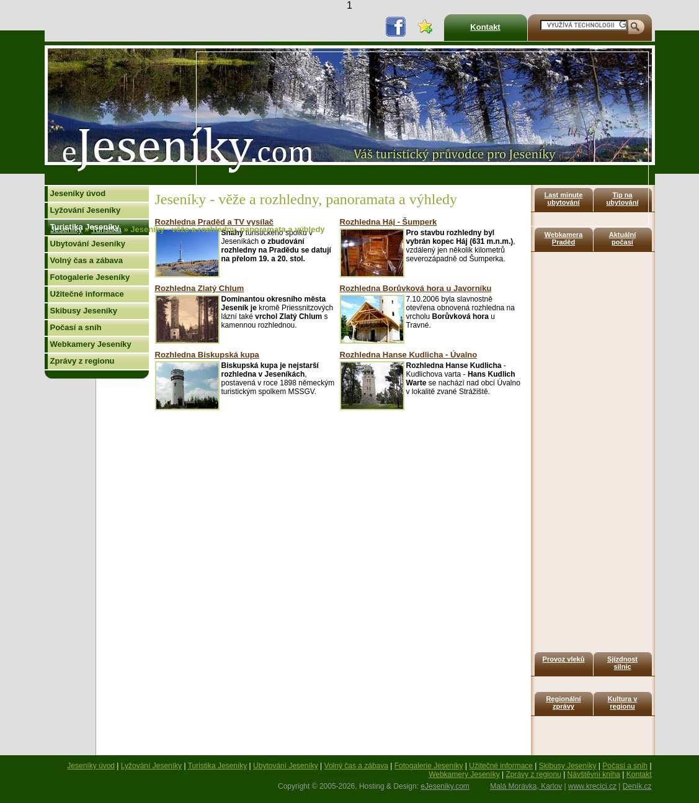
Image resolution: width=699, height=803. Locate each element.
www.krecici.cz (592, 786)
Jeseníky (66, 229)
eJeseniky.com (445, 786)
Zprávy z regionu (82, 361)
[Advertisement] (395, 139)
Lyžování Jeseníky (85, 210)
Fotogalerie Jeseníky (90, 277)
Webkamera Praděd (564, 238)
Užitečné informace (87, 293)
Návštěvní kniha (594, 774)
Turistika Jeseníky (217, 765)
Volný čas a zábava (86, 260)
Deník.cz (637, 786)
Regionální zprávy (563, 702)
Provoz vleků (564, 659)
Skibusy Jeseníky (83, 310)
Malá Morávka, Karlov (526, 786)
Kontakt (485, 27)
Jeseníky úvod (78, 193)
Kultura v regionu (623, 702)
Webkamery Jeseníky (90, 344)
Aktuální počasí (622, 238)
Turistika (106, 229)
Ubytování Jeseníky (87, 243)
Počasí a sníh (76, 327)
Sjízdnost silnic (622, 662)
